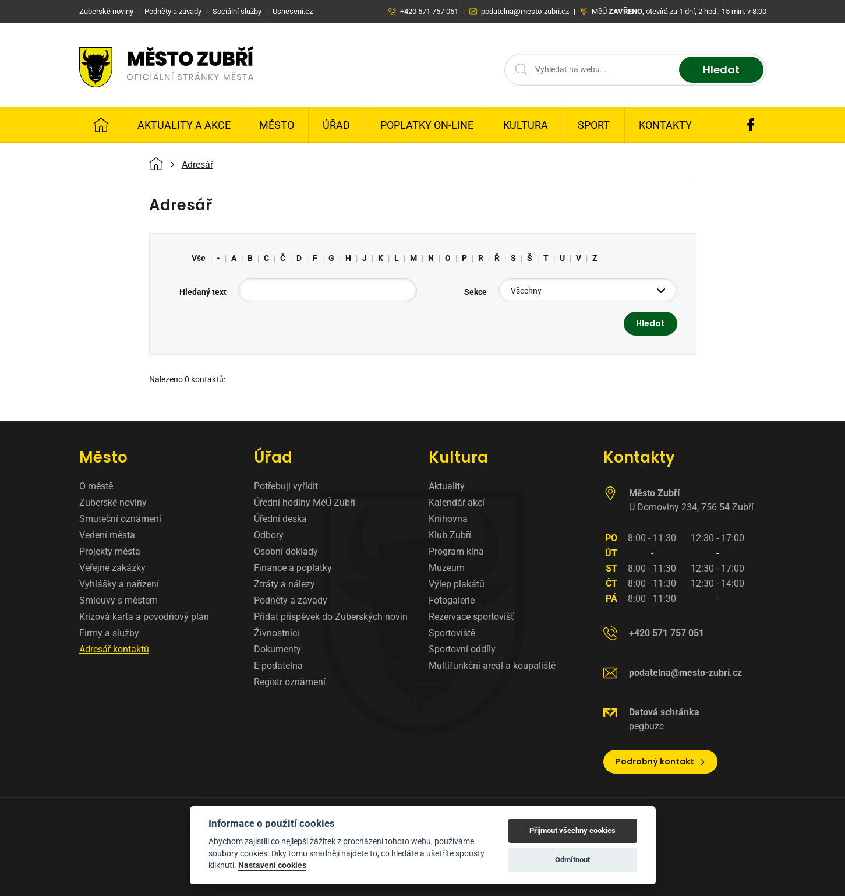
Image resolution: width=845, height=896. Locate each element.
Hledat (721, 69)
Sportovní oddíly (462, 649)
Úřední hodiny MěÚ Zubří (304, 502)
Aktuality (447, 486)
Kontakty (665, 125)
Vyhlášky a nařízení (119, 584)
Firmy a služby (109, 633)
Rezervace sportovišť (471, 616)
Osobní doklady (286, 551)
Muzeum (447, 567)
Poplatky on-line (426, 125)
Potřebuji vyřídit (286, 486)
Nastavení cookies (272, 865)
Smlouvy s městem (118, 600)
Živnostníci (276, 633)
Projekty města (109, 551)
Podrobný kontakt (661, 761)
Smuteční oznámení (120, 518)
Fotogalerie (452, 600)
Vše (199, 258)
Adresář (197, 165)
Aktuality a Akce (184, 125)
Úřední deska (280, 518)
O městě (96, 486)
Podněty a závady (290, 600)
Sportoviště (452, 633)
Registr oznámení (290, 681)
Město (276, 125)
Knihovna (448, 518)
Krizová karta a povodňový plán (144, 616)
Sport (594, 125)
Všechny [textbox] (526, 290)
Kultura (525, 125)
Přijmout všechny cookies (572, 830)
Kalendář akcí (457, 502)
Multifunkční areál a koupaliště (492, 665)
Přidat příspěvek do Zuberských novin (331, 616)
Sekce (475, 292)
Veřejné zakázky (112, 567)
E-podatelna (278, 665)
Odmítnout (572, 859)
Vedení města (107, 535)
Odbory (269, 535)
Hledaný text (203, 292)
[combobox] (587, 290)
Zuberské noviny (113, 502)
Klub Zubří (450, 535)
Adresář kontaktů (114, 649)
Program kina (456, 551)
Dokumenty (277, 649)
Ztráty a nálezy (284, 584)
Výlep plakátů (457, 584)
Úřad (336, 125)
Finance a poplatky (293, 567)
